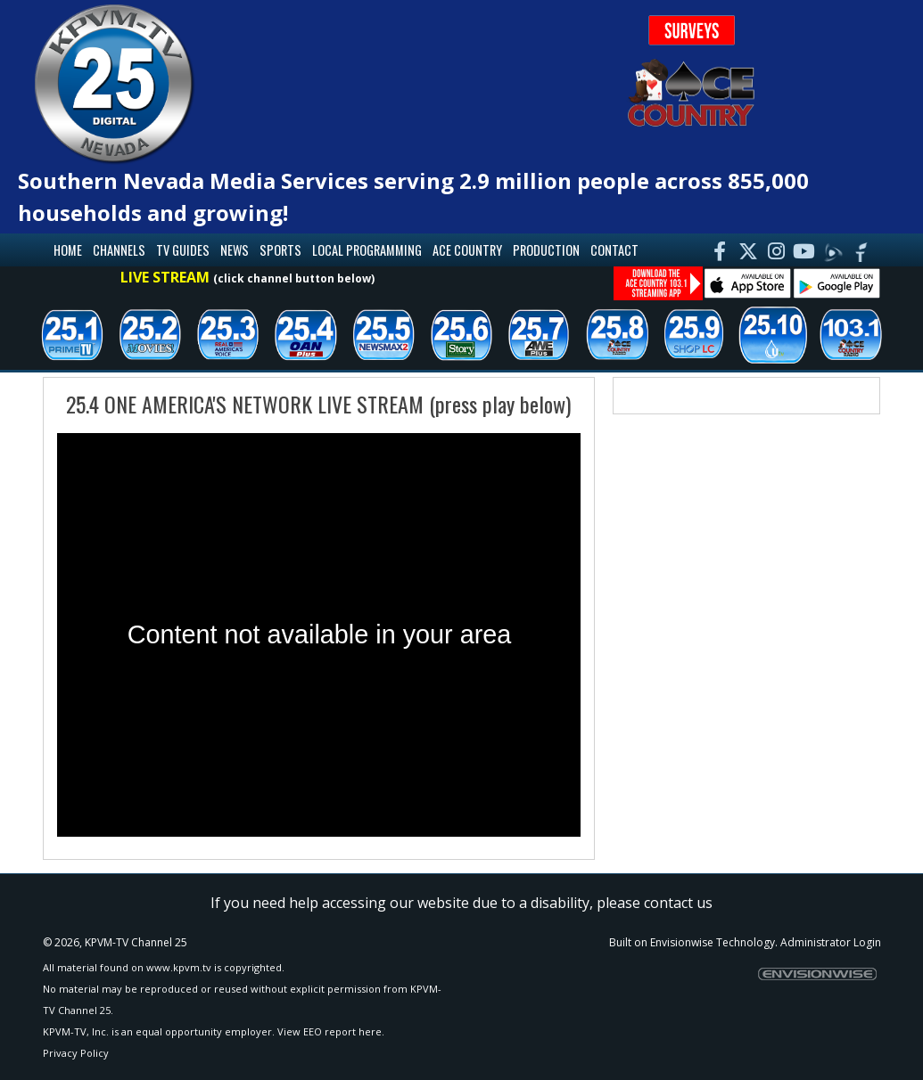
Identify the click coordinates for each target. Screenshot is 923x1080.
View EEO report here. (330, 1031)
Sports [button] (280, 250)
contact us (678, 902)
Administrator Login (830, 942)
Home (68, 250)
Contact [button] (614, 250)
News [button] (234, 250)
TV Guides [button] (183, 250)
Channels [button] (119, 250)
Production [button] (546, 250)
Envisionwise (681, 942)
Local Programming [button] (367, 250)
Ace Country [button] (467, 250)
